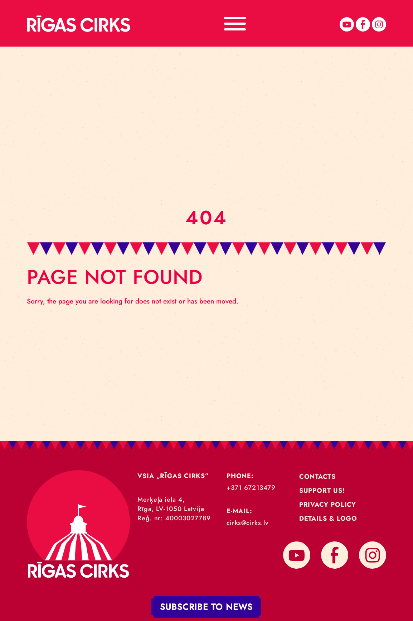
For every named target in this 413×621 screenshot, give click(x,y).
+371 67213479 (251, 487)
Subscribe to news (206, 607)
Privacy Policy (327, 504)
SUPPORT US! (322, 490)
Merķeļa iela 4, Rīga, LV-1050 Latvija (170, 504)
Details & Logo (328, 518)
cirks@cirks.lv (247, 522)
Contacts (317, 476)
